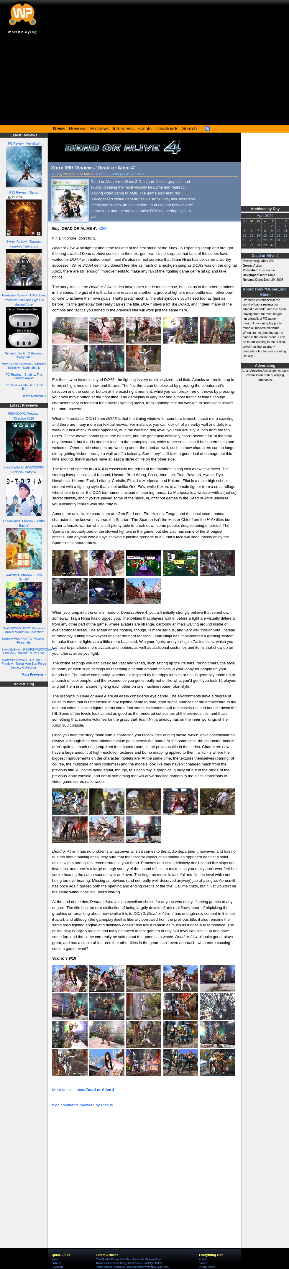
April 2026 (265, 216)
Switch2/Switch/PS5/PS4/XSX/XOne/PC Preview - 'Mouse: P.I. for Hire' (29, 651)
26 (245, 245)
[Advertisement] (144, 81)
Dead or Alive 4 (265, 256)
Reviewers (57, 1266)
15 (265, 235)
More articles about (83, 1090)
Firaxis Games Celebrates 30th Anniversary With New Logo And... (133, 1266)
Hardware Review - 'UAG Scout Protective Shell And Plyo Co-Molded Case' (23, 299)
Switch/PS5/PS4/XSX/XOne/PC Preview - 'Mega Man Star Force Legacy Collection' (24, 663)
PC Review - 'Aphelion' (24, 143)
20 (251, 240)
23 (272, 240)
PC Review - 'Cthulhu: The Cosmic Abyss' (24, 376)
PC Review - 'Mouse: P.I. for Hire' (24, 387)
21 (258, 240)
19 (245, 240)
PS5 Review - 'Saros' (23, 192)
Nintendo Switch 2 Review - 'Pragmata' (24, 355)
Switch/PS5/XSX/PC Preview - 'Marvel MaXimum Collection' (24, 630)
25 (285, 240)
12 (245, 235)
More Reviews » (34, 396)
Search (189, 128)
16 (272, 235)
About (202, 1259)
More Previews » (34, 674)
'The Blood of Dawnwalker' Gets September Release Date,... (130, 1259)
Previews (99, 128)
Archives (56, 1263)
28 (258, 245)
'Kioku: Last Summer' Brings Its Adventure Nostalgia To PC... (130, 1263)
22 (265, 240)
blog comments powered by (82, 1105)
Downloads (166, 128)
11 (285, 230)
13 (251, 235)
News (55, 1259)
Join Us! (203, 1263)
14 (258, 235)
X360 (103, 228)
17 (278, 235)
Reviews (78, 128)
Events (144, 128)
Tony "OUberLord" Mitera (74, 174)
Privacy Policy (207, 1266)
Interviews (123, 128)
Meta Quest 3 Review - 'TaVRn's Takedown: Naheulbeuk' (23, 365)
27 (251, 245)
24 (278, 240)
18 (285, 235)
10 (278, 230)
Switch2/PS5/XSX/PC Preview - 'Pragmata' (24, 640)
